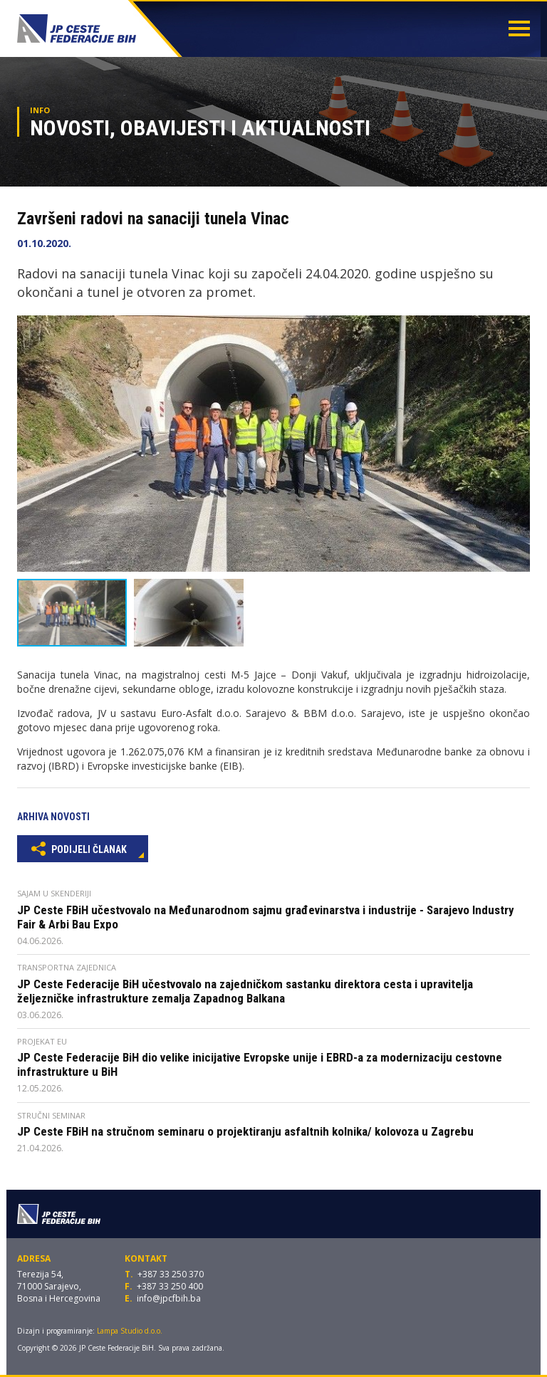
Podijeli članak (79, 848)
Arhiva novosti (53, 816)
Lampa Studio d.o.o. (129, 1331)
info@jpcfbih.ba (169, 1298)
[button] (517, 328)
